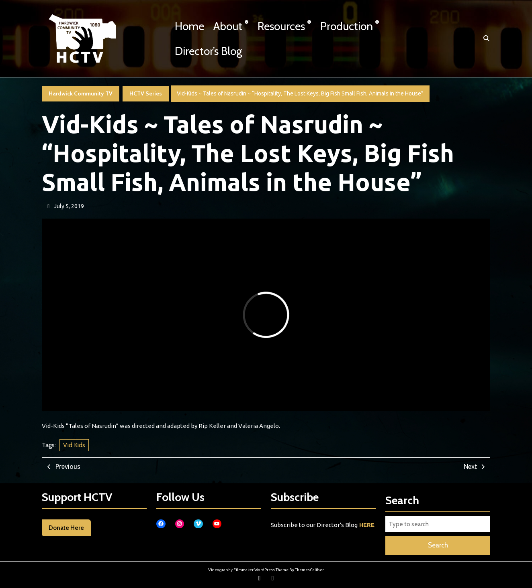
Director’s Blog (208, 51)
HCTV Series (145, 93)
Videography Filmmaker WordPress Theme (248, 570)
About (227, 26)
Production (346, 26)
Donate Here (66, 527)
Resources (281, 26)
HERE (366, 524)
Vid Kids (74, 445)
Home (189, 26)
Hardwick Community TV (81, 93)
